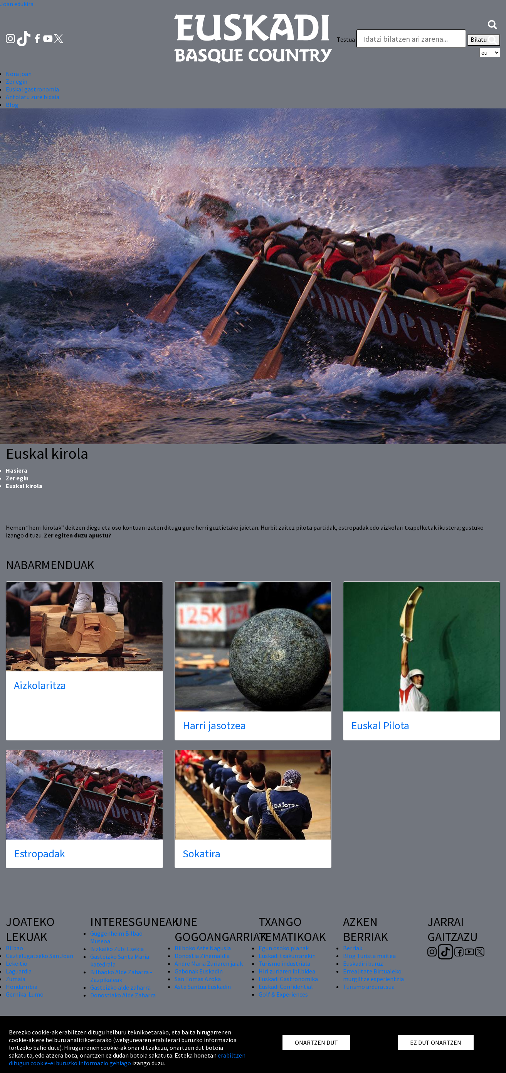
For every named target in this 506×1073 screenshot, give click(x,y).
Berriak (352, 948)
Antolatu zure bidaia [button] (32, 97)
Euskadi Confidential (286, 986)
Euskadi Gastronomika (288, 979)
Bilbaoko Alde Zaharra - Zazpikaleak (121, 975)
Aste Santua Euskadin (203, 986)
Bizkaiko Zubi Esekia (117, 949)
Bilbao (14, 948)
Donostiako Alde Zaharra (123, 995)
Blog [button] (12, 104)
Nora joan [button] (19, 74)
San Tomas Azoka (198, 979)
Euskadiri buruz (363, 963)
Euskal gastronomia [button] (32, 89)
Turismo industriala (284, 963)
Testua (346, 39)
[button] (492, 24)
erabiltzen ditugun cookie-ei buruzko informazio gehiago (127, 1059)
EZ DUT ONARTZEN (435, 1042)
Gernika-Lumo (25, 994)
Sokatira (201, 853)
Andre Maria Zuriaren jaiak (209, 963)
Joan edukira (17, 4)
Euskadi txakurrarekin (287, 956)
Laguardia (19, 971)
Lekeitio (16, 963)
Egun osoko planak (284, 948)
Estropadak (39, 853)
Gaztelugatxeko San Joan (39, 956)
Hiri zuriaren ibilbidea (287, 971)
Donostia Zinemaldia (202, 956)
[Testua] (411, 38)
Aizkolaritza (40, 685)
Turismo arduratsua (369, 986)
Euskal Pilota (380, 725)
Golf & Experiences (283, 994)
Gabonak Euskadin (199, 971)
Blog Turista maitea (369, 956)
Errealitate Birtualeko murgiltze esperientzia (373, 975)
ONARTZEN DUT (316, 1042)
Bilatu (484, 40)
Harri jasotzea (214, 725)
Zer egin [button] (16, 81)
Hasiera (16, 470)
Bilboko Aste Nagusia (203, 948)
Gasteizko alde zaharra (120, 987)
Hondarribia (21, 986)
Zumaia (15, 979)
